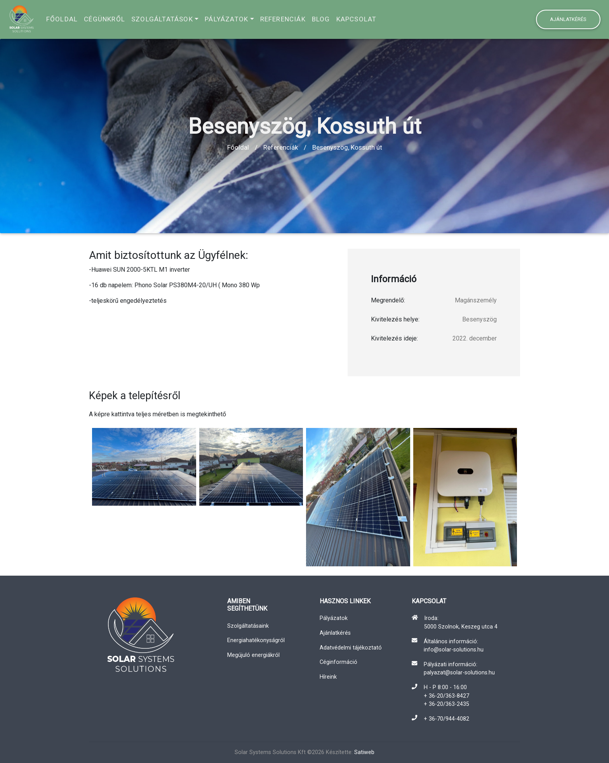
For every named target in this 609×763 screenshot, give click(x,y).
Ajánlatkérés (568, 19)
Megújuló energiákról (253, 655)
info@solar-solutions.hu (454, 649)
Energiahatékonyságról (256, 640)
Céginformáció (338, 662)
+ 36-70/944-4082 (446, 719)
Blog (321, 19)
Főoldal (62, 19)
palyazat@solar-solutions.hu (459, 672)
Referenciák (283, 19)
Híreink (328, 677)
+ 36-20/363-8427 (446, 696)
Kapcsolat (356, 19)
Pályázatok (226, 19)
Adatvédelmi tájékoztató (351, 647)
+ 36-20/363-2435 (446, 704)
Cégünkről (104, 19)
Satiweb (364, 752)
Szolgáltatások (162, 19)
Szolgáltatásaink (248, 626)
